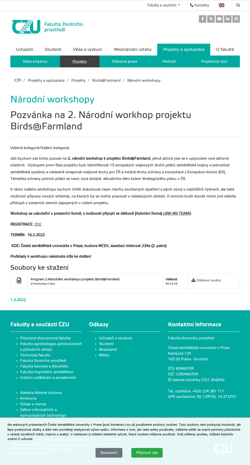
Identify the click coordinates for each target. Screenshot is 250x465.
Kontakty (199, 5)
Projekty (78, 80)
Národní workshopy (143, 80)
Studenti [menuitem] (53, 49)
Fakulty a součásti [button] (162, 5)
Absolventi (108, 349)
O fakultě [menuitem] (225, 49)
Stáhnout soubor (209, 280)
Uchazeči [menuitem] (24, 49)
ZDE (37, 224)
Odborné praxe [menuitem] (124, 61)
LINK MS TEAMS (177, 213)
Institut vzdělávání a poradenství (48, 378)
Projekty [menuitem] (80, 61)
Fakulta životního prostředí (43, 361)
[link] (202, 19)
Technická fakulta (35, 355)
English (222, 5)
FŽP (17, 80)
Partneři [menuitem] (169, 61)
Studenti (106, 344)
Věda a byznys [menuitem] (35, 61)
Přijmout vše (147, 453)
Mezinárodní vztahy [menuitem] (133, 49)
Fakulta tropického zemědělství (47, 372)
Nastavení (108, 453)
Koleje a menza (33, 404)
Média (104, 355)
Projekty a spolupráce (46, 80)
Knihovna (28, 398)
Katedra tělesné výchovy (41, 393)
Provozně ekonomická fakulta (45, 338)
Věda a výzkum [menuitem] (87, 49)
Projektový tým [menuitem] (214, 61)
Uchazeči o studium (115, 338)
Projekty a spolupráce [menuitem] (184, 49)
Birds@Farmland (106, 80)
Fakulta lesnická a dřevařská (44, 366)
